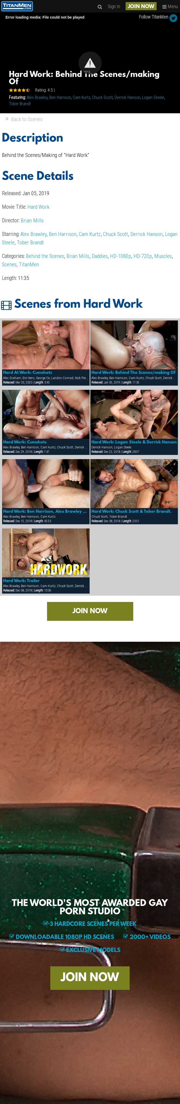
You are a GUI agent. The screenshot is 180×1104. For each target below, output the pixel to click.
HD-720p (142, 256)
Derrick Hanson (127, 97)
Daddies (100, 256)
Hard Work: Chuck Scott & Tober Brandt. (131, 511)
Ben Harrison (60, 97)
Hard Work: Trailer (21, 581)
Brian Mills (32, 220)
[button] (90, 63)
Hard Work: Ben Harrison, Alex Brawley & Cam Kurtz (46, 511)
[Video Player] (90, 63)
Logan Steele (153, 97)
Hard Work (38, 207)
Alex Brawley (37, 97)
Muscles (163, 256)
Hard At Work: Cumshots (27, 372)
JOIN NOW (141, 7)
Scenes (9, 264)
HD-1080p (120, 256)
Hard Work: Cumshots (25, 442)
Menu (170, 6)
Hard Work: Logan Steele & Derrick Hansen (134, 442)
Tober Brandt (20, 103)
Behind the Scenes (45, 256)
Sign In (114, 6)
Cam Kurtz (81, 97)
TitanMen (29, 264)
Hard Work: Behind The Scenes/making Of (133, 372)
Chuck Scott (102, 97)
